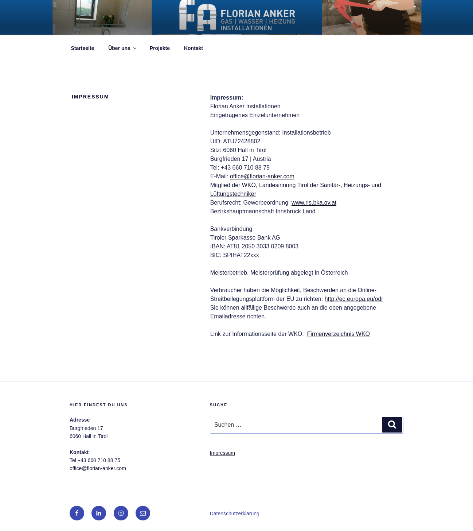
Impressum (222, 453)
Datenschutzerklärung (234, 513)
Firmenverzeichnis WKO (338, 334)
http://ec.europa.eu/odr (354, 299)
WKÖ (249, 185)
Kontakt (193, 48)
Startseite (82, 48)
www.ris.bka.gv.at (314, 202)
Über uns (122, 48)
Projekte (160, 48)
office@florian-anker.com (262, 176)
